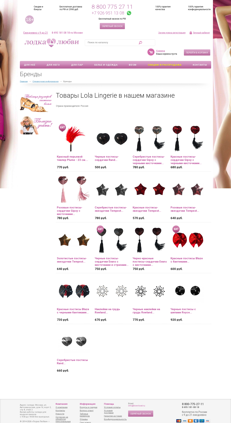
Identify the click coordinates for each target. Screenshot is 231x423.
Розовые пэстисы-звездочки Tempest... (185, 198)
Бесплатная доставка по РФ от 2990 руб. (71, 8)
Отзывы (84, 419)
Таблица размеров (85, 415)
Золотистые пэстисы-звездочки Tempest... (72, 249)
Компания (61, 404)
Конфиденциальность (115, 419)
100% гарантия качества (163, 8)
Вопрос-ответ (86, 410)
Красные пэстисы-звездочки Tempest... (147, 198)
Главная (24, 71)
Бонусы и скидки (88, 407)
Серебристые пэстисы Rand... (72, 351)
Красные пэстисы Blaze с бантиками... (187, 249)
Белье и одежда (106, 54)
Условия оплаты (112, 407)
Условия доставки (109, 411)
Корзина (160, 40)
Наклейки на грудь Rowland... (107, 300)
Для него (53, 54)
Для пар (77, 54)
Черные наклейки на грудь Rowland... (146, 300)
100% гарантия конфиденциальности (199, 8)
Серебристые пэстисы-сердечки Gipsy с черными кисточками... (149, 149)
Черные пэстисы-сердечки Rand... (107, 148)
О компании (61, 407)
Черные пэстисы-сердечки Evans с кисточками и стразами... (111, 251)
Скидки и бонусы (38, 8)
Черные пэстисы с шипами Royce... (183, 300)
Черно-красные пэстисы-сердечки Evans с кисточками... (150, 251)
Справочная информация (45, 71)
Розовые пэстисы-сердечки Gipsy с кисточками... (69, 200)
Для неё (29, 54)
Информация (87, 404)
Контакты (200, 54)
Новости (60, 414)
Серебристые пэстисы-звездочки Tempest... (111, 198)
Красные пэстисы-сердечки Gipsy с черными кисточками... (186, 149)
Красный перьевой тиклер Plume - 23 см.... (72, 148)
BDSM (132, 54)
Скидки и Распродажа (165, 54)
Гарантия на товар (113, 416)
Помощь (109, 404)
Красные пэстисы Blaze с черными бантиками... (73, 300)
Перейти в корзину (197, 42)
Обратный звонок (112, 26)
